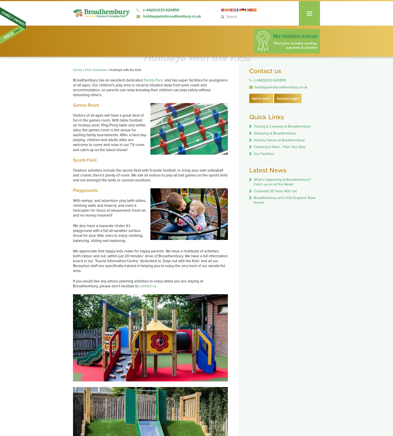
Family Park (153, 80)
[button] (223, 17)
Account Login (288, 99)
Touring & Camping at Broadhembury (282, 126)
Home (77, 70)
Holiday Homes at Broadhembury (279, 140)
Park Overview (95, 70)
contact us (148, 286)
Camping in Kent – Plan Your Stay (279, 147)
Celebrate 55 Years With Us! (275, 191)
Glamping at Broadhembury (275, 133)
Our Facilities (264, 154)
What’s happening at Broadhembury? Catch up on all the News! (282, 182)
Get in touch (261, 99)
